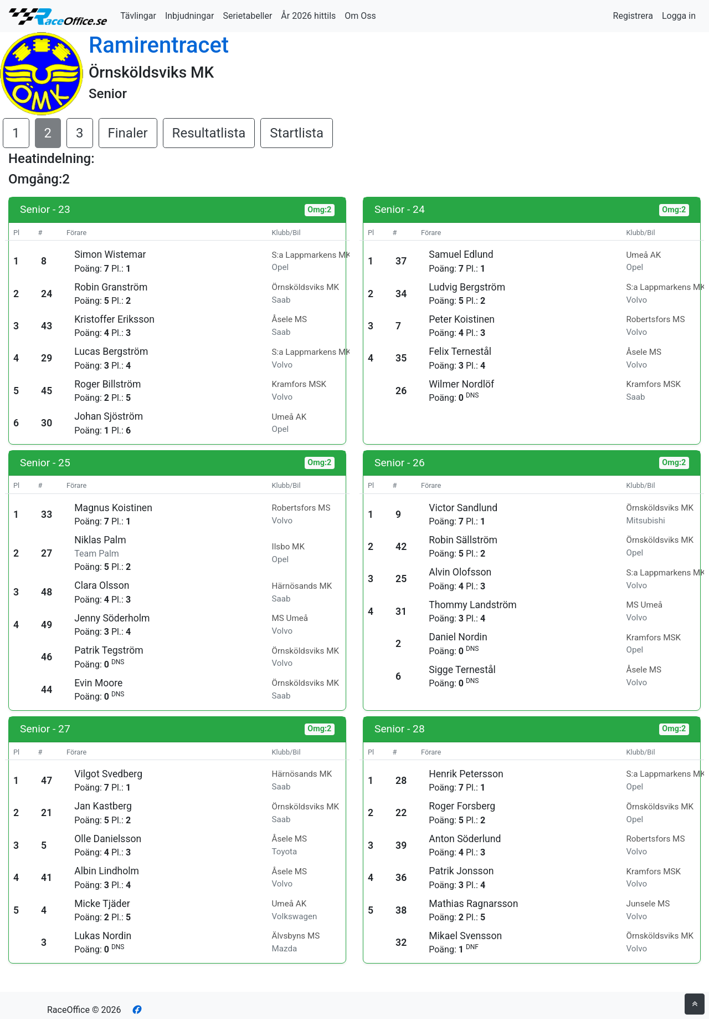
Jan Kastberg (103, 806)
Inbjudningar (189, 16)
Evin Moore (98, 683)
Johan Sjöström (108, 416)
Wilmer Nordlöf (461, 384)
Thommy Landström (473, 604)
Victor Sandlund (463, 507)
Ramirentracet (159, 45)
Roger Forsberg (462, 806)
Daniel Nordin (458, 637)
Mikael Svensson (465, 935)
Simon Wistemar (110, 254)
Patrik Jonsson (461, 871)
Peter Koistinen (462, 319)
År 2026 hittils (308, 16)
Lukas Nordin (102, 935)
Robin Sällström (463, 540)
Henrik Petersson (466, 773)
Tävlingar (138, 16)
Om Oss (360, 16)
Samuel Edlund (461, 254)
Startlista (296, 133)
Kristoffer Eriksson (114, 319)
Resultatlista (209, 133)
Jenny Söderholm (112, 618)
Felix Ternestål (460, 351)
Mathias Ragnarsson (473, 903)
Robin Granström (110, 287)
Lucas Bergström (111, 351)
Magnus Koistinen (113, 507)
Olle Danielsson (107, 838)
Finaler (128, 133)
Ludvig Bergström (467, 287)
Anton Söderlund (465, 838)
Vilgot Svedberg (108, 773)
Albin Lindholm (106, 871)
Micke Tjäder (102, 903)
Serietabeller (247, 16)
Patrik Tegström (108, 650)
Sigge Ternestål (462, 669)
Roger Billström (107, 384)
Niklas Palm (100, 540)
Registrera (633, 16)
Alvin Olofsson (460, 572)
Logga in (679, 16)
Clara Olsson (101, 585)
